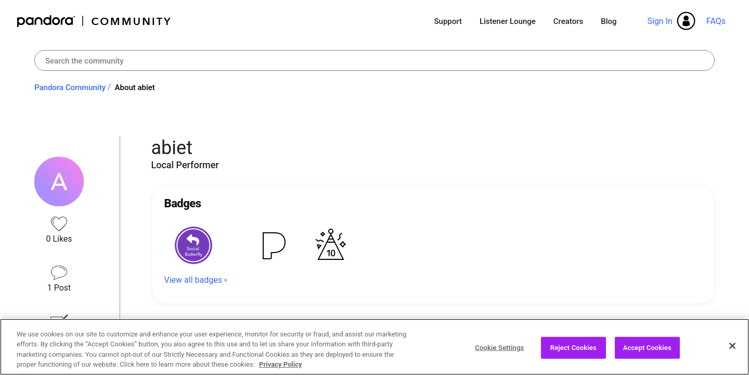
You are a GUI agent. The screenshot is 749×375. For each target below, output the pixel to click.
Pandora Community (94, 21)
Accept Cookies (647, 348)
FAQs (716, 21)
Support (447, 21)
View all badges (193, 280)
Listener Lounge (508, 21)
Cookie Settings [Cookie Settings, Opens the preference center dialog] (499, 348)
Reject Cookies (573, 348)
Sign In (659, 21)
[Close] (732, 345)
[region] (374, 347)
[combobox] (374, 60)
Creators (568, 21)
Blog (608, 21)
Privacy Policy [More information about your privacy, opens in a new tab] (280, 364)
